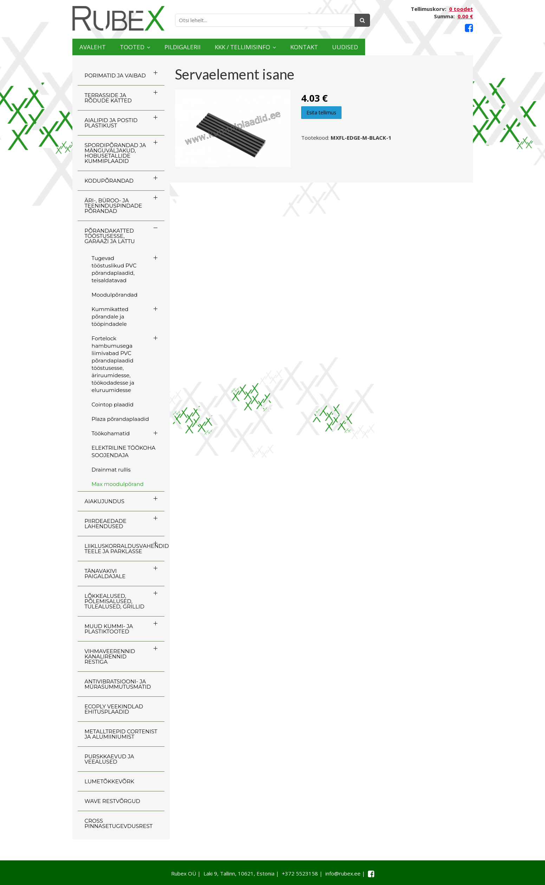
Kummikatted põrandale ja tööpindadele (110, 316)
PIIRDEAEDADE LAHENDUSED (105, 524)
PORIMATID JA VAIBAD (115, 75)
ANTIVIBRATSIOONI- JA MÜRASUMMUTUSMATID (118, 684)
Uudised (445, 47)
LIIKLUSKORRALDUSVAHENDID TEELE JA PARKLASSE (125, 549)
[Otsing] (362, 20)
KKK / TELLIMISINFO (306, 47)
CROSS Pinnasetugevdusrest (119, 823)
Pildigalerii (223, 47)
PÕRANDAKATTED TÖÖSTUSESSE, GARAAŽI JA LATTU (110, 236)
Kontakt (389, 47)
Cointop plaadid (113, 404)
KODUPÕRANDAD (109, 180)
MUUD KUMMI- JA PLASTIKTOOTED (109, 629)
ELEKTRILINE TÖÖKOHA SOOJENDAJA (124, 451)
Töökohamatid (111, 433)
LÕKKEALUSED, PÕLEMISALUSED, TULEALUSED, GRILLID (114, 601)
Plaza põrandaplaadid (120, 419)
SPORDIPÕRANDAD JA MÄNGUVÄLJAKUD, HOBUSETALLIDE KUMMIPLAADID (115, 153)
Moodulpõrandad (115, 294)
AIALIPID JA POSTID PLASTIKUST (111, 123)
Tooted (155, 47)
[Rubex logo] (118, 18)
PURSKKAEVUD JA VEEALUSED (109, 759)
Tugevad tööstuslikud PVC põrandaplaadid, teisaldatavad (114, 269)
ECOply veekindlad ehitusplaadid (114, 709)
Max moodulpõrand (118, 484)
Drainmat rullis (111, 469)
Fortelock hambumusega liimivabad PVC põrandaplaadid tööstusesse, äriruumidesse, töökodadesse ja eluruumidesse (113, 364)
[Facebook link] (469, 28)
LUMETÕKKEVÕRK (109, 781)
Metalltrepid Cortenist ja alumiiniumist (121, 734)
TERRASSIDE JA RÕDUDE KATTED (108, 98)
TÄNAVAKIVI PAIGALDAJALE (105, 574)
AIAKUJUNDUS (105, 501)
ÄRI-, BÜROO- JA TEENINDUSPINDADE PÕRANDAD (113, 205)
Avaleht (100, 47)
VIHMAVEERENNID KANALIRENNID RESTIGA (110, 656)
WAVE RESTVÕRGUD (112, 801)
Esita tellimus (321, 112)
